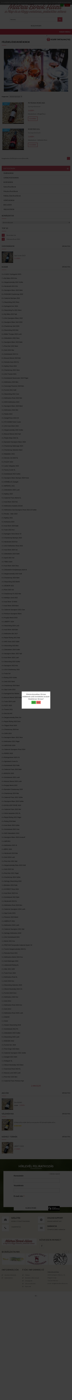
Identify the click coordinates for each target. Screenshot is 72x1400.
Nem (38, 702)
